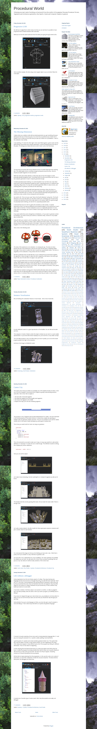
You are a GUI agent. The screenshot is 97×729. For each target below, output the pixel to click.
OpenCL (64, 243)
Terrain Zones (77, 287)
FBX (68, 301)
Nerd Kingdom (77, 316)
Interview (79, 276)
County (70, 296)
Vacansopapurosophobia (74, 34)
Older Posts (55, 712)
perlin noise (64, 269)
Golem (63, 276)
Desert (79, 247)
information (72, 341)
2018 (64, 145)
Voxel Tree (76, 241)
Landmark (79, 261)
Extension (64, 301)
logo (77, 341)
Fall (72, 301)
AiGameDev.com (79, 290)
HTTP (74, 276)
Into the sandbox (72, 43)
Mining (75, 313)
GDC (76, 301)
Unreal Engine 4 (78, 246)
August (66, 175)
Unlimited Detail (65, 267)
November (67, 158)
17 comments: (17, 705)
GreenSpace (64, 305)
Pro (69, 322)
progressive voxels (38, 115)
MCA (82, 308)
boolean (79, 338)
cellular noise (80, 289)
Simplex (74, 327)
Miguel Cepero (73, 129)
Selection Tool (72, 284)
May (66, 181)
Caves (64, 272)
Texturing (68, 333)
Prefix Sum (79, 321)
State (76, 330)
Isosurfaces (64, 278)
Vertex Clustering (78, 334)
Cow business (71, 70)
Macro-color (71, 310)
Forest (69, 238)
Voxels (63, 250)
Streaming (64, 260)
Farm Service (79, 275)
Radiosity (69, 246)
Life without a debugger (23, 576)
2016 (64, 149)
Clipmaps (71, 247)
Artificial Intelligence (67, 270)
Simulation (64, 266)
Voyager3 (81, 336)
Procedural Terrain (72, 249)
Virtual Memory (65, 336)
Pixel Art (80, 319)
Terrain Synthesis (66, 252)
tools (76, 344)
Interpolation (77, 307)
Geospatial (78, 302)
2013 (64, 193)
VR (73, 334)
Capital (64, 295)
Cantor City (18, 387)
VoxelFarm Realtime (70, 232)
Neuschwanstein (65, 318)
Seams (64, 284)
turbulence (81, 344)
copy (77, 339)
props (72, 344)
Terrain (69, 287)
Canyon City (76, 270)
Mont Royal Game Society (68, 279)
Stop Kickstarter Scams (73, 61)
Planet (82, 279)
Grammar (19, 707)
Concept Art (65, 273)
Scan (82, 282)
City (25, 568)
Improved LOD (71, 97)
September (67, 173)
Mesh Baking (79, 263)
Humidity (64, 307)
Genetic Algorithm (66, 302)
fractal (27, 568)
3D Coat (70, 269)
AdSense (81, 269)
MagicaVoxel (78, 310)
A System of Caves (72, 80)
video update (72, 290)
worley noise (69, 345)
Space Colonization (77, 258)
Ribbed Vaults (76, 324)
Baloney (79, 292)
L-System (32, 568)
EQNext (68, 299)
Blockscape (74, 293)
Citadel (69, 272)
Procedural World (29, 8)
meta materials (70, 250)
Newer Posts (18, 712)
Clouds (74, 272)
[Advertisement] (36, 122)
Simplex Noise (80, 327)
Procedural (33, 279)
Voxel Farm (77, 238)
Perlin (75, 319)
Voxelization (39, 279)
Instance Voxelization (22, 295)
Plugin (63, 321)
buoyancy (64, 339)
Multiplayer (75, 315)
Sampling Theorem (73, 325)
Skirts (70, 328)
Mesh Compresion (75, 256)
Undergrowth (71, 115)
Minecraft (64, 249)
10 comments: (17, 368)
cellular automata (71, 339)
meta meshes (72, 260)
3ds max (76, 269)
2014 (64, 154)
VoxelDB (76, 336)
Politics (67, 321)
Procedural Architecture (40, 568)
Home (36, 712)
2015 (64, 152)
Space (70, 266)
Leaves (70, 278)
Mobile (80, 313)
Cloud (76, 253)
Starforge (71, 330)
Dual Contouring (72, 255)
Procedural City (50, 568)
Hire (80, 305)
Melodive (73, 312)
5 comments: (17, 276)
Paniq (71, 319)
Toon (72, 333)
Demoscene (76, 298)
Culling (77, 273)
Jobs (82, 307)
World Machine (67, 338)
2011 (64, 197)
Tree (63, 238)
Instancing (19, 371)
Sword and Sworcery (66, 331)
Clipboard (79, 250)
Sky (74, 328)
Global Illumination (76, 304)
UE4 (81, 249)
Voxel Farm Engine (66, 25)
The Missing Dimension (23, 132)
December (67, 156)
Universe (69, 334)
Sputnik (77, 236)
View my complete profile (68, 136)
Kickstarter (78, 308)
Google (68, 276)
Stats (81, 330)
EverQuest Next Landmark (76, 299)
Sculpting (64, 327)
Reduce (70, 324)
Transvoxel (64, 334)
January (67, 190)
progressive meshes (29, 115)
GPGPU (80, 301)
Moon (70, 315)
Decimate (64, 298)
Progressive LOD (20, 27)
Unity (79, 252)
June (66, 179)
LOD (23, 115)
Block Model (68, 293)
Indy (72, 307)
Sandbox (68, 258)
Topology (77, 333)
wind (64, 345)
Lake (67, 256)
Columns (70, 295)
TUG (73, 331)
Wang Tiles (74, 267)
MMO (65, 310)
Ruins (78, 282)
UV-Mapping (72, 243)
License (75, 278)
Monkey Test (64, 315)
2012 (64, 195)
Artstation (64, 28)
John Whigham (66, 308)
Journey (72, 308)
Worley (74, 338)
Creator (75, 296)
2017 (64, 147)
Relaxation (64, 282)
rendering (65, 290)
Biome (79, 243)
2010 (64, 199)
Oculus (80, 318)
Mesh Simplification (76, 244)
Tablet (77, 331)
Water (80, 267)
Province (73, 322)
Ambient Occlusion (67, 292)
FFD (74, 261)
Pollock (79, 281)
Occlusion (64, 264)
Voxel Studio (26, 371)
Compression (80, 272)
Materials (72, 263)
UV (74, 252)
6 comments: (17, 113)
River (69, 282)
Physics (63, 246)
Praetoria (73, 321)
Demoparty (70, 298)
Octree (77, 279)
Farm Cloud (70, 275)
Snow (76, 286)
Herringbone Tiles (73, 305)
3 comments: (17, 565)
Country (65, 296)
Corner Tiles (80, 295)
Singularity (65, 328)
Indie (68, 307)
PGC (67, 319)
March (66, 186)
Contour (75, 295)
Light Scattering (65, 263)
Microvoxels (70, 313)
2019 (64, 143)
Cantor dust (20, 568)
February (67, 188)
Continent (72, 273)
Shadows (80, 284)
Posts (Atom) (40, 716)
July (66, 177)
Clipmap (19, 115)
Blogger (51, 726)
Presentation (64, 322)
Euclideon (70, 261)
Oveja (63, 319)
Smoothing (69, 286)
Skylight (63, 286)
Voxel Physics (71, 106)
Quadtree (81, 322)
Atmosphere (80, 260)
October (67, 171)
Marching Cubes (65, 312)
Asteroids (64, 253)
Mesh (78, 312)
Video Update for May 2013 (68, 89)
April (66, 184)
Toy (81, 333)
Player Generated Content (23, 279)
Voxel (76, 234)
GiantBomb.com (65, 304)
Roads (73, 282)
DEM (81, 296)
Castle (82, 270)
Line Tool (81, 278)
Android (74, 292)
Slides (78, 328)
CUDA (64, 261)
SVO (80, 264)
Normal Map (73, 318)
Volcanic (71, 336)
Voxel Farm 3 (72, 289)
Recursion (65, 324)
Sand (80, 325)
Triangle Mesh (78, 266)
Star (67, 330)
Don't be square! (72, 52)
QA (77, 322)
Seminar (69, 327)
